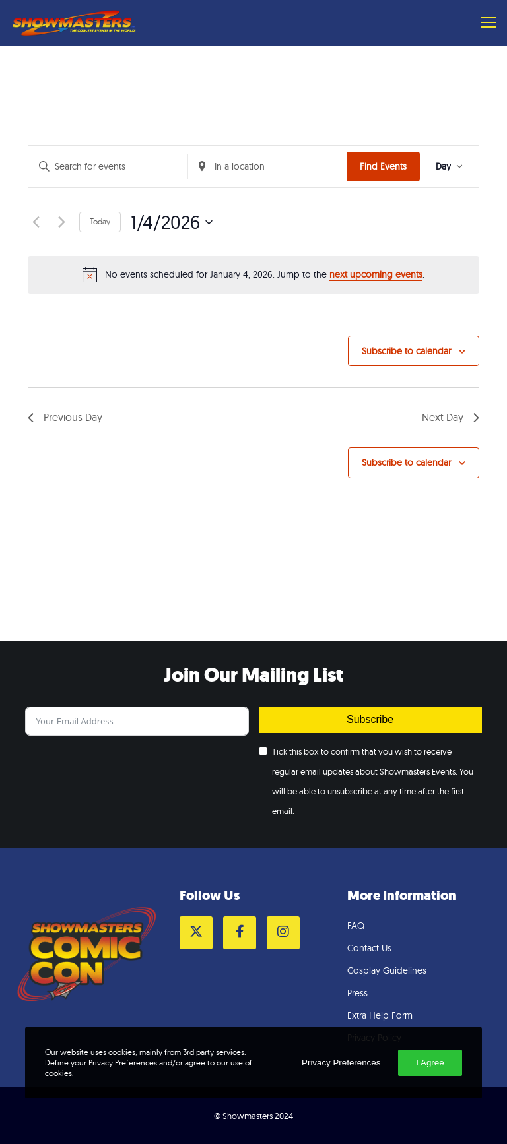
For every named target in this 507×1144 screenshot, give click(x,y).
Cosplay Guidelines (386, 970)
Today (100, 221)
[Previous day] (36, 222)
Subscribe (370, 719)
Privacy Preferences (341, 1062)
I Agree (430, 1062)
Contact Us (369, 948)
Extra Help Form (380, 1015)
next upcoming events (375, 274)
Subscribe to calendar (406, 351)
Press (357, 993)
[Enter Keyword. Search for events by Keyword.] (107, 166)
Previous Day (65, 417)
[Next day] (61, 222)
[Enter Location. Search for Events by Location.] (267, 166)
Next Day (450, 417)
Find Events (383, 166)
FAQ (355, 926)
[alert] (253, 274)
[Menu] (482, 23)
